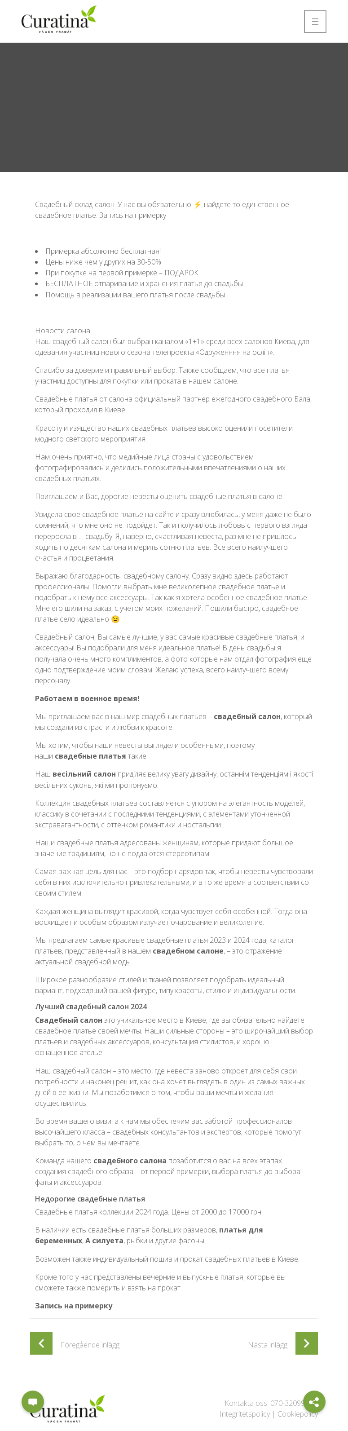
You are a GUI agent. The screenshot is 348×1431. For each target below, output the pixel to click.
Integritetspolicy (245, 1414)
